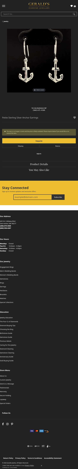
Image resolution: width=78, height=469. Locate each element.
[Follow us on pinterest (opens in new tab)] (12, 424)
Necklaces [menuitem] (3, 291)
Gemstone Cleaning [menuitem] (7, 353)
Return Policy (8, 458)
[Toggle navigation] (3, 6)
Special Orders (5, 403)
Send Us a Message (7, 384)
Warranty (3, 392)
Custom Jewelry (5, 380)
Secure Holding (5, 395)
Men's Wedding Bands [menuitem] (8, 271)
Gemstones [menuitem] (4, 279)
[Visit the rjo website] (43, 446)
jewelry (6, 21)
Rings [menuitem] (2, 283)
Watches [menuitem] (3, 298)
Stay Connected (15, 188)
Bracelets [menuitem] (3, 294)
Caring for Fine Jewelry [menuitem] (8, 345)
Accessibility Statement (53, 458)
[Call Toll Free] (5, 228)
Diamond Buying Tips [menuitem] (7, 325)
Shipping (20, 146)
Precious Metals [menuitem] (5, 341)
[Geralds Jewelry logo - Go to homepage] (39, 6)
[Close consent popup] (41, 465)
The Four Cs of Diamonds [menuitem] (9, 322)
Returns (57, 146)
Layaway (3, 399)
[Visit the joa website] (49, 446)
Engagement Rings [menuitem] (7, 267)
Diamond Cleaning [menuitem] (6, 349)
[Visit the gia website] (29, 446)
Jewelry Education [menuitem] (6, 318)
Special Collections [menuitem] (6, 302)
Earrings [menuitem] (3, 287)
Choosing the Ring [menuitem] (6, 329)
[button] (72, 6)
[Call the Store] (5, 226)
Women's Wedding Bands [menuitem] (9, 275)
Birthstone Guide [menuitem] (6, 333)
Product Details (39, 164)
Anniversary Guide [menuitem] (6, 357)
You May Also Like (39, 170)
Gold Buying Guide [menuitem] (6, 361)
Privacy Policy (20, 458)
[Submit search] (74, 14)
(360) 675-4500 (39, 110)
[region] (39, 65)
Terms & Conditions (35, 458)
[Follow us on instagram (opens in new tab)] (7, 424)
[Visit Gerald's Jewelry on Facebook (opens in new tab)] (3, 424)
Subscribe (58, 197)
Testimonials (4, 388)
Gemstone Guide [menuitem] (6, 337)
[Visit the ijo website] (37, 446)
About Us (3, 376)
